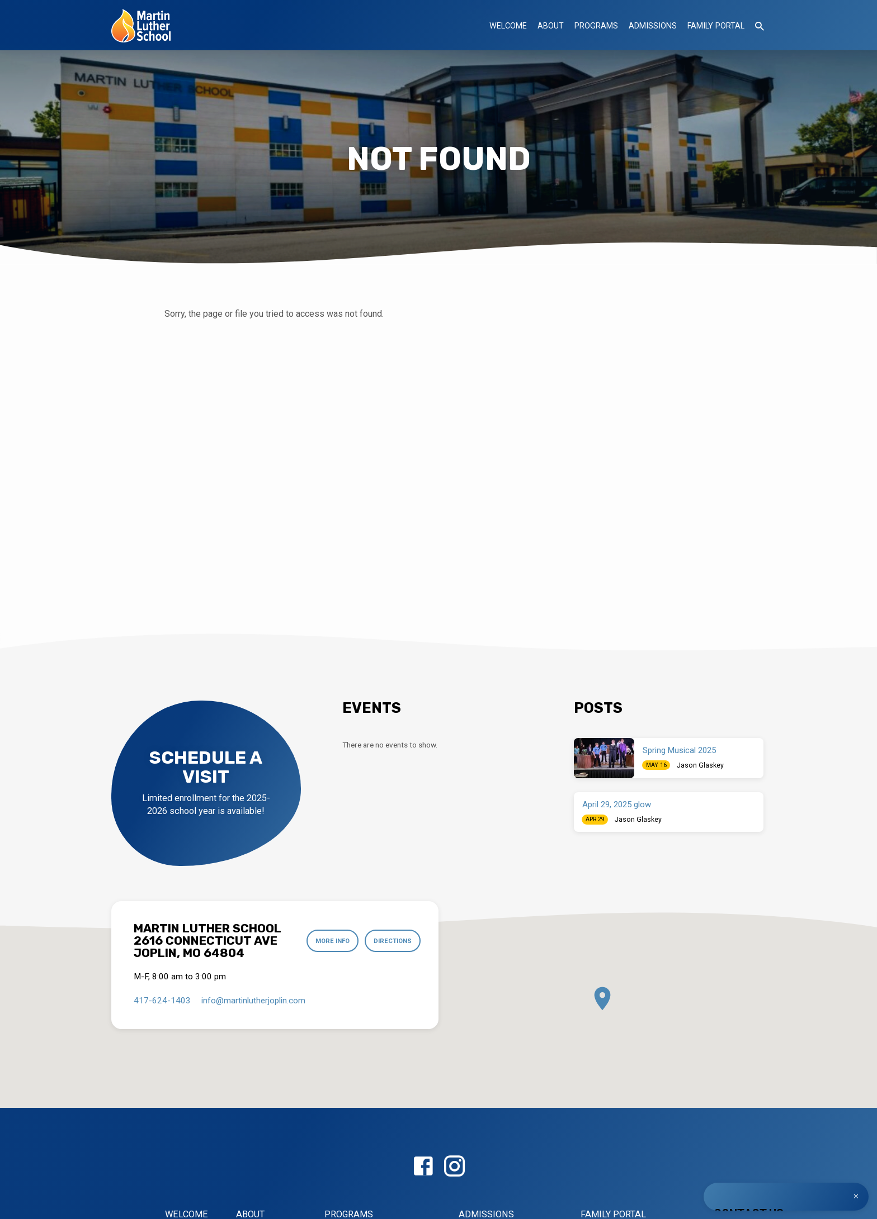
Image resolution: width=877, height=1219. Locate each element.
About (550, 25)
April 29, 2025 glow (616, 804)
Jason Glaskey (700, 765)
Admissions (653, 25)
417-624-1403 (162, 1001)
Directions (392, 941)
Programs (596, 25)
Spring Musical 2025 (679, 750)
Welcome (508, 25)
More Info (330, 941)
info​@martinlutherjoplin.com (253, 1001)
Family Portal (715, 25)
